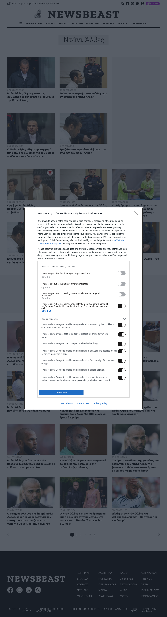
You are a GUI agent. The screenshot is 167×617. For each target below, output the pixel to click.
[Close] (137, 214)
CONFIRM (61, 392)
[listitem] (83, 266)
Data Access (83, 403)
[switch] (122, 273)
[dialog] (83, 308)
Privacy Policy (100, 403)
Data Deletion (66, 403)
